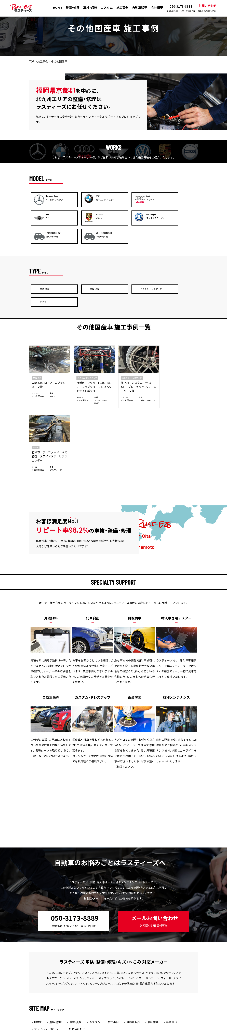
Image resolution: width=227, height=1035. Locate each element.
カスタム (107, 7)
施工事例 (122, 7)
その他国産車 (38, 358)
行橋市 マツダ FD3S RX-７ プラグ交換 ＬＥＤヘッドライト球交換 (92, 349)
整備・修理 (72, 7)
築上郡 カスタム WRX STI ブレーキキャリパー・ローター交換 (134, 349)
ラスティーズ (107, 1032)
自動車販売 (139, 7)
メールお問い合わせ (154, 816)
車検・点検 (90, 7)
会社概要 (157, 7)
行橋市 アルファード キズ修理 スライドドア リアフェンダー (177, 349)
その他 (165, 340)
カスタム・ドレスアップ (86, 340)
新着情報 (172, 917)
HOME (57, 7)
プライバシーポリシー (47, 924)
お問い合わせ (207, 7)
